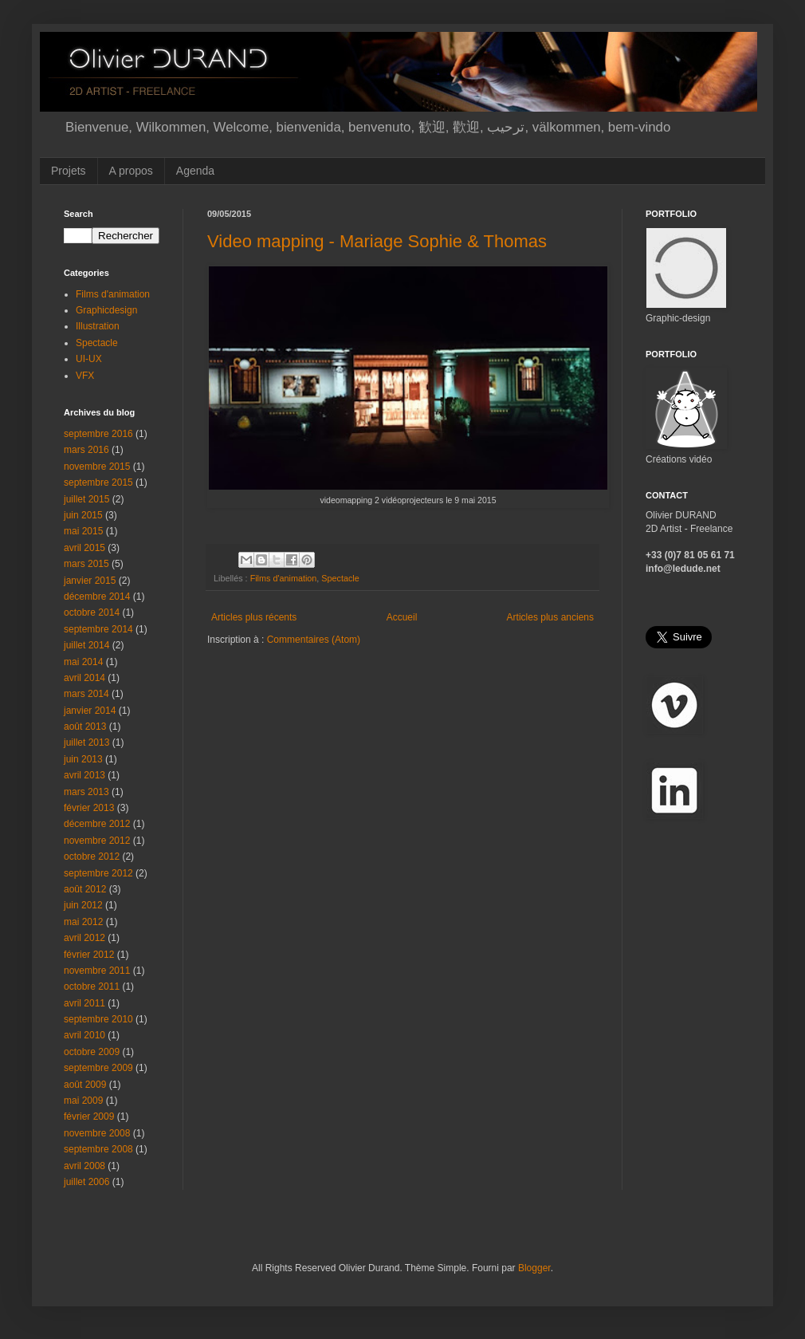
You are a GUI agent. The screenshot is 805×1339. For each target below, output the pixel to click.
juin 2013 (83, 759)
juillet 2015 (86, 499)
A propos (131, 170)
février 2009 (89, 1116)
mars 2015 (86, 563)
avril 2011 (84, 1003)
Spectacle (340, 578)
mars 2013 (86, 791)
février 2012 (89, 954)
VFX (85, 375)
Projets (68, 170)
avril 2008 (84, 1166)
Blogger (534, 1268)
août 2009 (85, 1084)
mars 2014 (86, 693)
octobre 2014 (92, 612)
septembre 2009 (98, 1067)
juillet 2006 (86, 1181)
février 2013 (89, 807)
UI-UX (89, 358)
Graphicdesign (106, 310)
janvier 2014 (90, 710)
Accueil (402, 617)
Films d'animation (283, 578)
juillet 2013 (86, 742)
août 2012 (85, 889)
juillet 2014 (86, 645)
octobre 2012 (92, 856)
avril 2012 (84, 937)
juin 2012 (83, 905)
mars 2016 (86, 449)
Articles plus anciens (550, 617)
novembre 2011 (97, 970)
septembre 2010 (98, 1019)
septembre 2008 (98, 1149)
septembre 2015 (98, 482)
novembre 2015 (97, 466)
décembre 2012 (97, 823)
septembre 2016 (98, 433)
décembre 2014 (97, 596)
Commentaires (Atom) (313, 639)
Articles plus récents (253, 617)
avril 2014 (84, 677)
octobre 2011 (92, 986)
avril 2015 (84, 547)
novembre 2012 (97, 840)
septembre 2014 (98, 629)
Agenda (195, 170)
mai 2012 (83, 921)
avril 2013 (84, 775)
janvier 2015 (90, 580)
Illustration (98, 326)
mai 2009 (83, 1100)
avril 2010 (84, 1035)
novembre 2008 (97, 1133)
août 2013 (85, 726)
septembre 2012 (98, 873)
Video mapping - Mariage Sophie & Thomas (377, 241)
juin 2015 (83, 515)
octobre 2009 (92, 1051)
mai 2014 (83, 662)
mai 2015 (83, 531)
